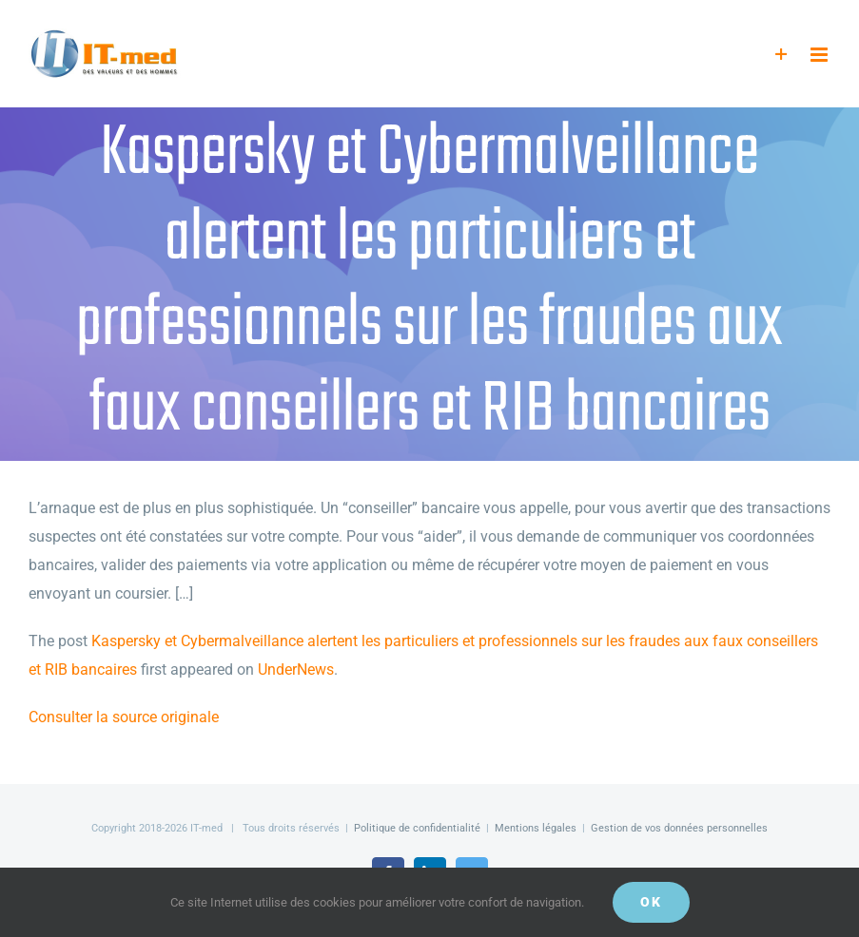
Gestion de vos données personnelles (679, 828)
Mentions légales (535, 828)
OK (651, 901)
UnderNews (296, 669)
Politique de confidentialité (417, 828)
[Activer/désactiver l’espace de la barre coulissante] (781, 55)
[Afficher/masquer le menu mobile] (820, 55)
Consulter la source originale (124, 717)
